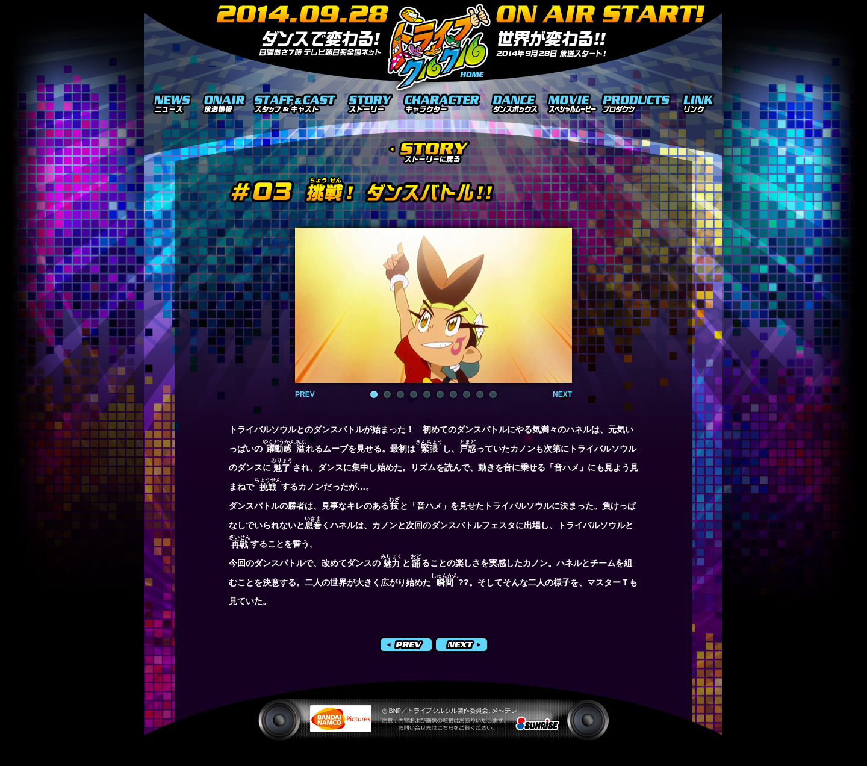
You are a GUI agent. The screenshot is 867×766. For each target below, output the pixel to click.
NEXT (562, 394)
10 (493, 394)
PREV (305, 394)
